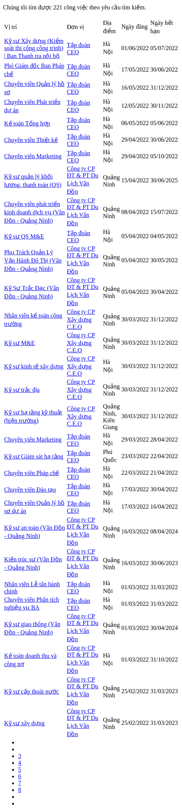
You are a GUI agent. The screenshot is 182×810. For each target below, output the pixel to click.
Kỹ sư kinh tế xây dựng (33, 366)
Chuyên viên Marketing (33, 156)
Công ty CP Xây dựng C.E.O (81, 319)
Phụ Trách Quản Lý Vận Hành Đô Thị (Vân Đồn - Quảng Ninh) (33, 260)
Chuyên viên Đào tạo (30, 489)
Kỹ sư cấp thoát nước (31, 691)
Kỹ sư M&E (19, 343)
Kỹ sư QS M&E (24, 236)
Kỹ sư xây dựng (24, 723)
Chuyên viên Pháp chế (31, 473)
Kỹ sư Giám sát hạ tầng (33, 456)
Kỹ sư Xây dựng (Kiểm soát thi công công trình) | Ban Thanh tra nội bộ (33, 48)
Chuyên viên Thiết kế (31, 140)
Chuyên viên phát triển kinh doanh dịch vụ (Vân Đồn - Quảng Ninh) (34, 212)
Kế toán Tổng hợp (27, 123)
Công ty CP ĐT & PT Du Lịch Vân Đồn (82, 180)
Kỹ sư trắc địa (22, 390)
